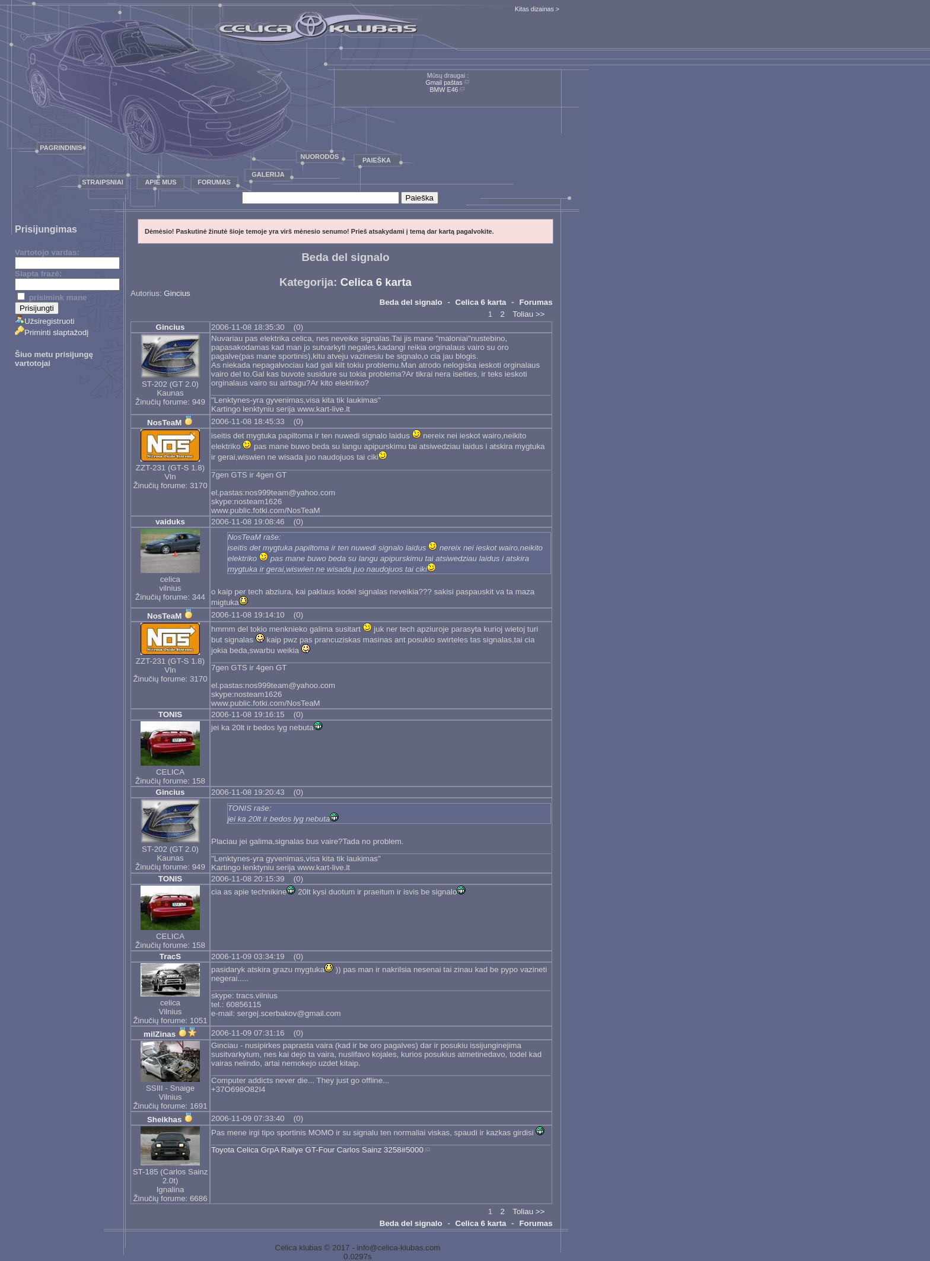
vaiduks (170, 521)
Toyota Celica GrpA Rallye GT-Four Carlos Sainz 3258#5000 (317, 1149)
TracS (170, 956)
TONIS (170, 714)
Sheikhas (164, 1119)
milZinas (160, 1034)
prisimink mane (52, 297)
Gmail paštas (443, 82)
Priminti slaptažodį (51, 332)
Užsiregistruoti (44, 321)
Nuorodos (320, 156)
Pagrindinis (61, 147)
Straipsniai (102, 182)
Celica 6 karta (376, 282)
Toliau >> (528, 314)
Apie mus (160, 182)
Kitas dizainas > (537, 8)
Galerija (268, 174)
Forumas (214, 182)
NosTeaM (164, 422)
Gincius (177, 293)
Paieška (376, 160)
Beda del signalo (411, 302)
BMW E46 (444, 89)
